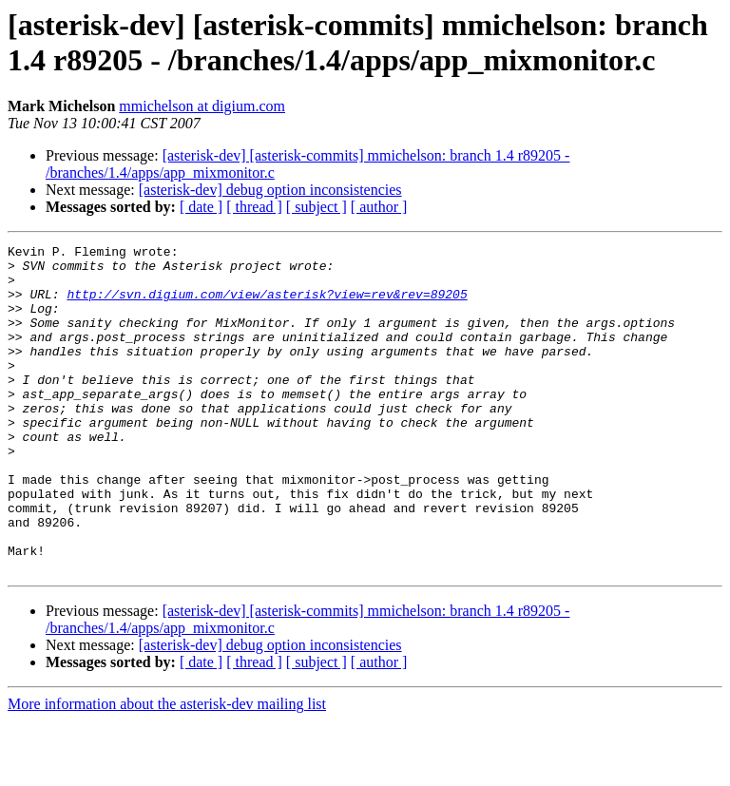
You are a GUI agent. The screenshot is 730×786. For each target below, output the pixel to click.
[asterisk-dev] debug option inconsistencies (270, 190)
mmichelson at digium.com (202, 106)
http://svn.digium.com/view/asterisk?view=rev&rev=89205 (267, 305)
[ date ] (201, 207)
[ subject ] (316, 207)
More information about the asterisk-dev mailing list (167, 769)
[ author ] (379, 207)
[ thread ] (254, 207)
